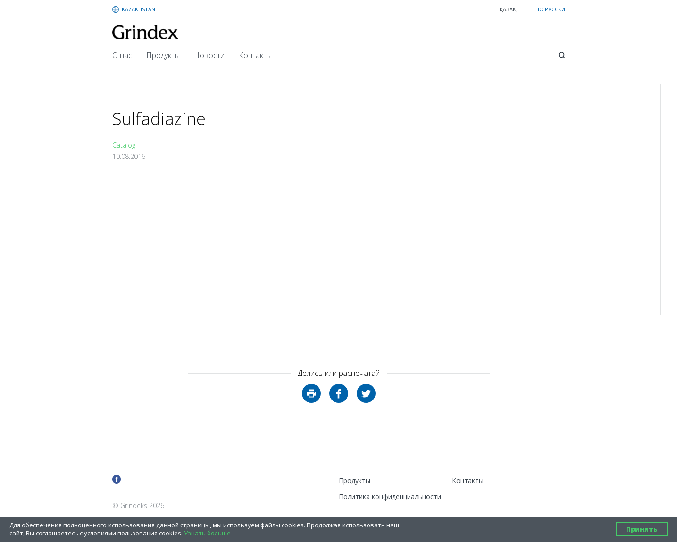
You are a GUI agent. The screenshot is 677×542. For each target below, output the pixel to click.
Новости (209, 55)
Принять (641, 529)
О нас (122, 55)
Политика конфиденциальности (390, 496)
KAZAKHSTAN (138, 9)
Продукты (163, 55)
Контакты (255, 55)
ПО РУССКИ (550, 9)
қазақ (508, 9)
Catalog (123, 145)
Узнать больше (207, 533)
